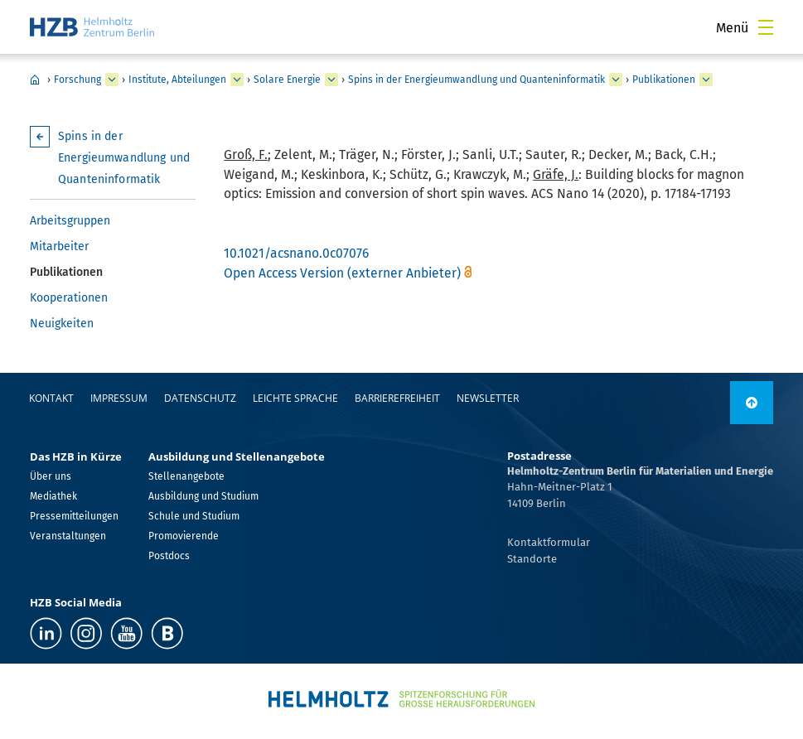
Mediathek (53, 496)
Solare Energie (287, 79)
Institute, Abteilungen (177, 79)
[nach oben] (751, 402)
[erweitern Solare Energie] (331, 79)
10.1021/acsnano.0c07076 (296, 253)
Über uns (50, 476)
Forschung (77, 79)
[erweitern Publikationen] (706, 79)
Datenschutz (200, 398)
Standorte (532, 559)
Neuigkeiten (62, 323)
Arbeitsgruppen (70, 221)
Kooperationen (69, 298)
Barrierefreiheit (397, 398)
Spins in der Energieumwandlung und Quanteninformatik (476, 79)
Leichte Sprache (295, 398)
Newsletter (488, 398)
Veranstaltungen (68, 536)
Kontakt (51, 398)
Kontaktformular (548, 542)
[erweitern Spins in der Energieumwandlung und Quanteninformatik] (615, 79)
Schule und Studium (193, 516)
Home (35, 79)
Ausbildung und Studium (203, 496)
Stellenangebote (186, 476)
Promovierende (183, 536)
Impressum (119, 398)
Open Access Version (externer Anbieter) (342, 273)
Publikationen (663, 79)
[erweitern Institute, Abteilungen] (237, 79)
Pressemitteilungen (74, 516)
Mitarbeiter (59, 246)
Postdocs (169, 556)
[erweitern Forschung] (112, 79)
